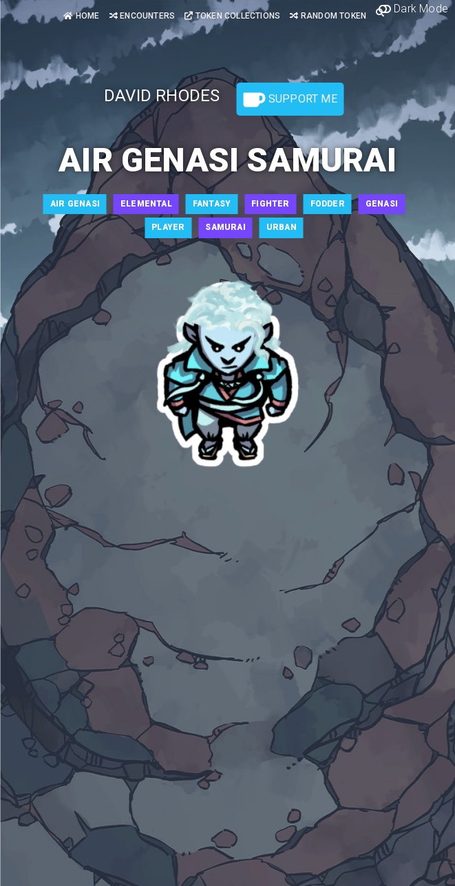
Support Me (290, 100)
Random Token (328, 16)
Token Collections (232, 16)
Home (81, 16)
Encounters (142, 16)
